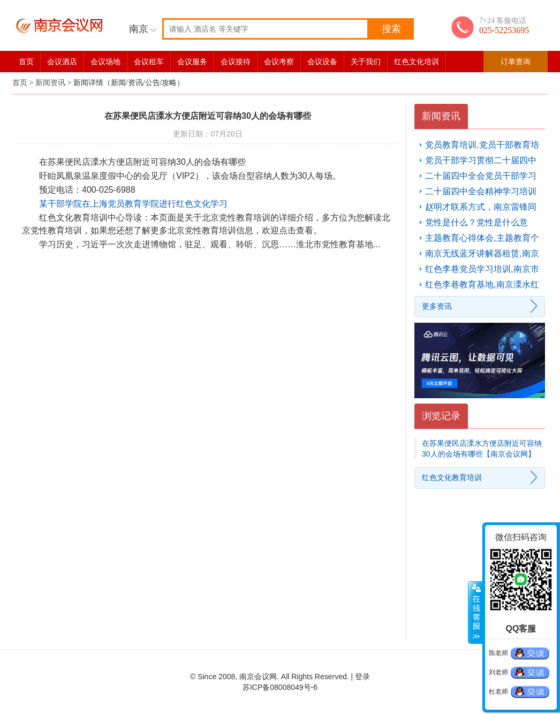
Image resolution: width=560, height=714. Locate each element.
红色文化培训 (416, 61)
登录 (362, 676)
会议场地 (105, 61)
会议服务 (192, 61)
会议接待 (236, 61)
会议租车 (149, 61)
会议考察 (279, 61)
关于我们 (366, 61)
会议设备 (322, 61)
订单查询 (516, 61)
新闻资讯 (50, 83)
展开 (475, 612)
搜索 (391, 29)
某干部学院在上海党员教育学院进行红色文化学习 (133, 203)
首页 (26, 61)
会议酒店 (62, 61)
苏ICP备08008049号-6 (280, 687)
